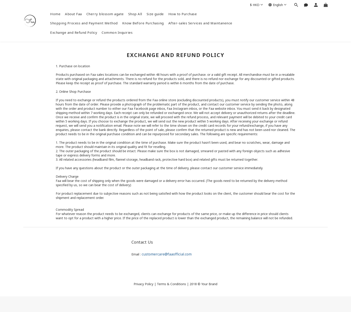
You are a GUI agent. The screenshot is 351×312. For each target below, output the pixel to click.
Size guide (155, 14)
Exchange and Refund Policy (73, 32)
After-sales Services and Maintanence (200, 23)
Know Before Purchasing (143, 23)
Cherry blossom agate (105, 14)
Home (55, 14)
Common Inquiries (117, 32)
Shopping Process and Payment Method (84, 23)
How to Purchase (182, 14)
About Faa (73, 14)
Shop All (135, 14)
